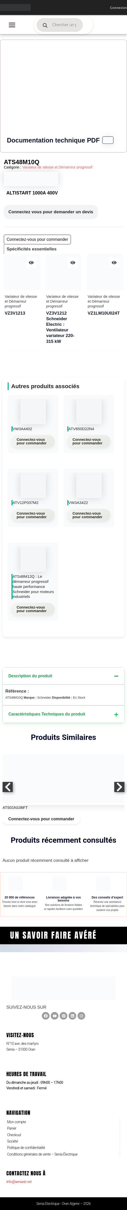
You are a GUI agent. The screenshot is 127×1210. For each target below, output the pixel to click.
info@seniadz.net (19, 1182)
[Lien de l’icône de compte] (118, 7)
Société (12, 1141)
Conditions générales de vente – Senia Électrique (42, 1154)
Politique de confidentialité (26, 1148)
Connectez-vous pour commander (32, 441)
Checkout (14, 1135)
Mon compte (16, 1122)
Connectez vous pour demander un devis (50, 211)
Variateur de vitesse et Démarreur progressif (57, 167)
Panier (11, 1128)
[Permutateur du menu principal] (12, 25)
